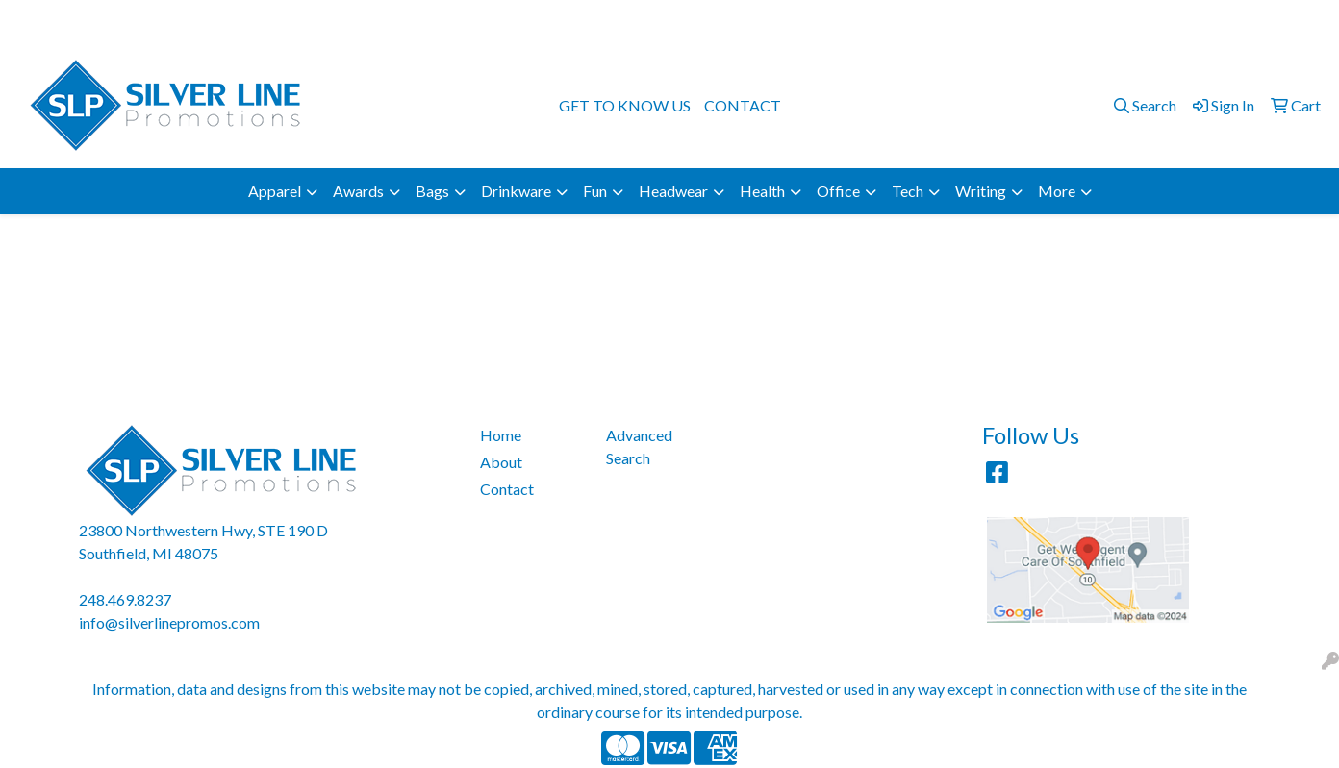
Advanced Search (639, 446)
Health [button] (762, 191)
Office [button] (838, 191)
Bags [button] (432, 191)
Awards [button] (358, 191)
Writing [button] (980, 191)
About (501, 462)
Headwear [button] (673, 191)
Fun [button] (595, 191)
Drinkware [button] (516, 191)
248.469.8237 (1078, 21)
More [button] (1056, 191)
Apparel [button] (274, 191)
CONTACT (742, 105)
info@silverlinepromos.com (1227, 21)
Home (500, 435)
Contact (507, 489)
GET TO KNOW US (625, 105)
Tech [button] (907, 191)
